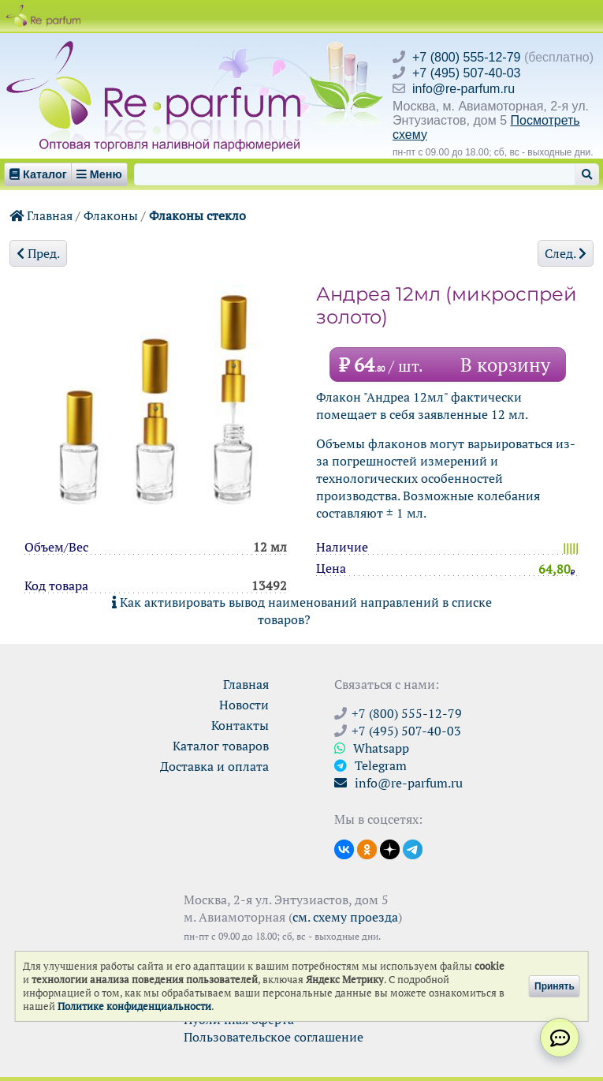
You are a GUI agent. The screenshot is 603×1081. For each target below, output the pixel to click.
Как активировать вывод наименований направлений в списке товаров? (302, 610)
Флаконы (111, 215)
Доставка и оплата (214, 766)
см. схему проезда (345, 917)
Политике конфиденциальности (134, 1006)
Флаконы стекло (197, 215)
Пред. (38, 253)
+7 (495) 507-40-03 (466, 73)
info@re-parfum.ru (463, 88)
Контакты (240, 725)
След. (565, 253)
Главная (41, 215)
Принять (554, 986)
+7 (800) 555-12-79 (466, 57)
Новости (244, 704)
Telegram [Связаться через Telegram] (370, 765)
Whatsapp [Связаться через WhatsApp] (371, 748)
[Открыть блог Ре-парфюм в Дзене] (390, 848)
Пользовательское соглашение (273, 1036)
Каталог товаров (221, 745)
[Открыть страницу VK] (344, 848)
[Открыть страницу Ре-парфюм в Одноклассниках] (367, 848)
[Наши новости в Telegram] (412, 848)
